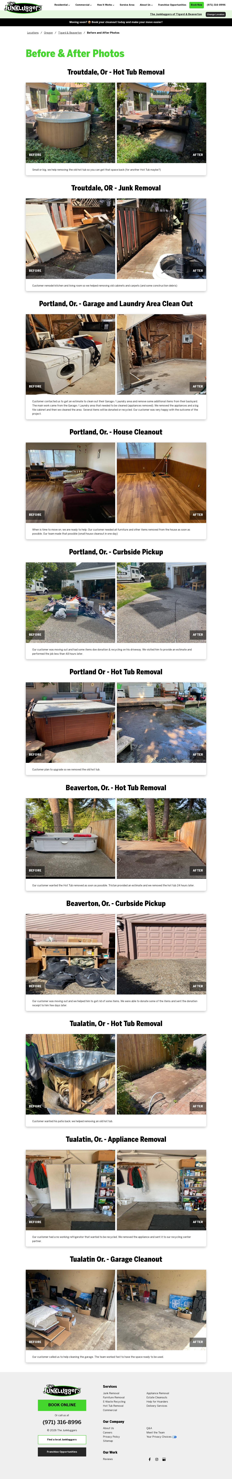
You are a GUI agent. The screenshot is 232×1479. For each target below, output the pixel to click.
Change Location (215, 14)
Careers (107, 1433)
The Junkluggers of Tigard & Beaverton (176, 14)
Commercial (110, 1410)
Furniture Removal (114, 1397)
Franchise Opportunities (62, 1452)
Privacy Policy (111, 1437)
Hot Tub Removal (113, 1406)
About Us (108, 1428)
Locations (33, 33)
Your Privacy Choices (161, 1437)
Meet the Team (155, 1433)
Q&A (149, 1428)
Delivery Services (156, 1406)
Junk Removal (111, 1393)
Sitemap (108, 1441)
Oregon (48, 33)
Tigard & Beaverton (70, 33)
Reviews (108, 1459)
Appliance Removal (157, 1393)
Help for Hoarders (157, 1402)
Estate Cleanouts (156, 1397)
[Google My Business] (164, 1460)
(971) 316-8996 (62, 1422)
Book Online (62, 1405)
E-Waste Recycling (114, 1402)
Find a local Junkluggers (62, 1440)
